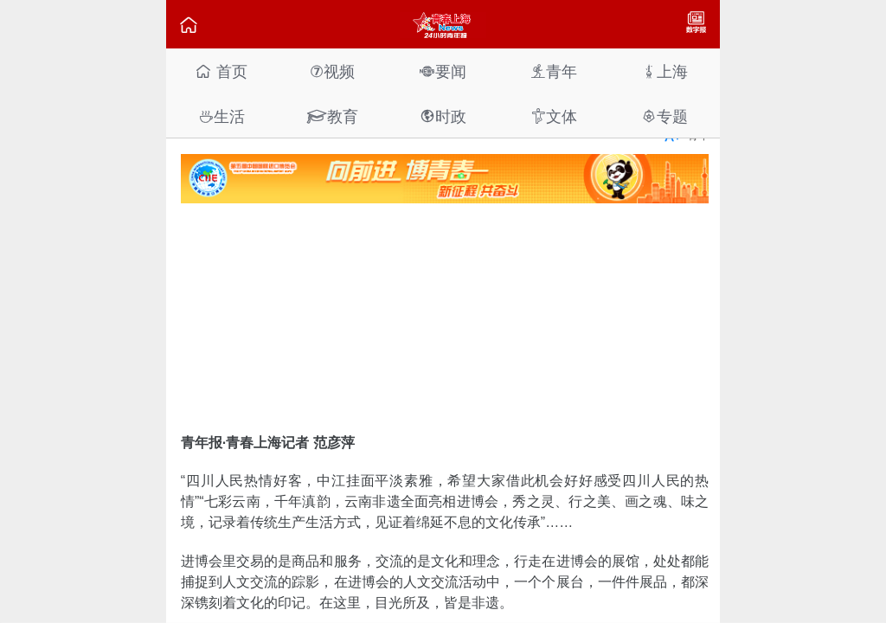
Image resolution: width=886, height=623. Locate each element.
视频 (332, 71)
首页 (221, 71)
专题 (664, 116)
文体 (553, 116)
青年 (553, 71)
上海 (664, 71)
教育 (332, 116)
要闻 (443, 71)
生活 (221, 116)
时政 (443, 116)
